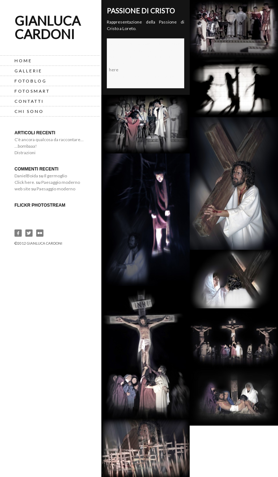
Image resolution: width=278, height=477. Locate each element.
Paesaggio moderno (60, 182)
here (113, 69)
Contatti (29, 101)
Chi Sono (29, 111)
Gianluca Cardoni (47, 27)
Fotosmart (32, 91)
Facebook (18, 233)
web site (22, 188)
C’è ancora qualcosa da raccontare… (49, 139)
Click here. (24, 182)
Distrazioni (24, 152)
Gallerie (28, 70)
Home (23, 60)
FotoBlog (30, 81)
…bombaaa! (25, 146)
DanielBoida (26, 175)
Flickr (39, 233)
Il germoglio (55, 175)
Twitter (29, 233)
